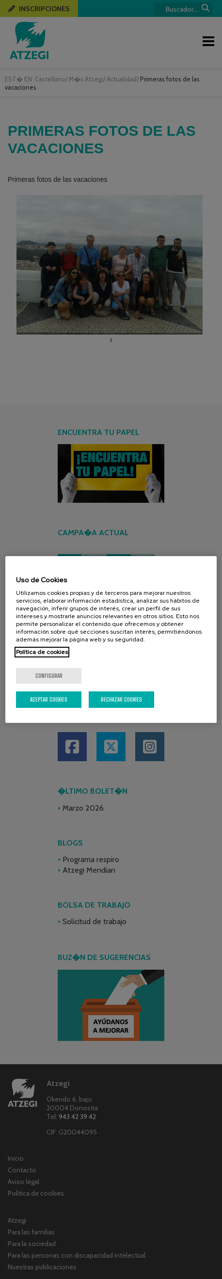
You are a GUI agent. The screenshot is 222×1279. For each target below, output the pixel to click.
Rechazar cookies (121, 699)
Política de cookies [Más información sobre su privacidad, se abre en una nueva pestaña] (42, 652)
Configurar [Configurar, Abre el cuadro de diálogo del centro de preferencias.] (49, 675)
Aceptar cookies (48, 699)
